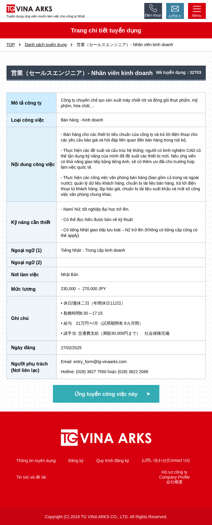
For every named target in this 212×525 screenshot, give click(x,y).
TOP (11, 44)
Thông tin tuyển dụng (36, 460)
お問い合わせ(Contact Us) (166, 460)
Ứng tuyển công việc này (106, 394)
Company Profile (174, 477)
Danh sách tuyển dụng (46, 44)
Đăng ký (75, 460)
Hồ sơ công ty (174, 472)
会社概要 (174, 482)
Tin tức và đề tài (31, 477)
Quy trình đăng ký (112, 460)
